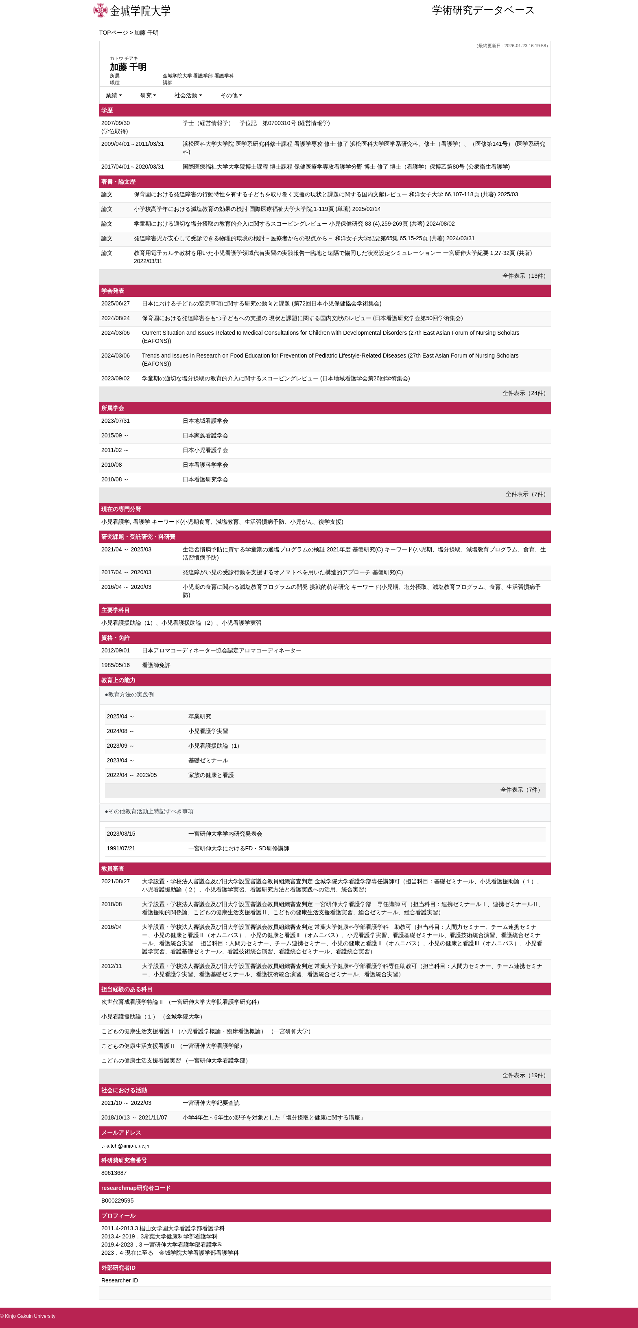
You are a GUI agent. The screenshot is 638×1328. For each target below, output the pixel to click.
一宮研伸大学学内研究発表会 (225, 833)
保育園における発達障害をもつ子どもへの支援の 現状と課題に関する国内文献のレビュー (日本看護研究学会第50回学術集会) (302, 318)
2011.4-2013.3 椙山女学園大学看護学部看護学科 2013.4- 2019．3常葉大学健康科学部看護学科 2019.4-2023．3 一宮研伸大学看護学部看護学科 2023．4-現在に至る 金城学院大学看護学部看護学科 (170, 1240)
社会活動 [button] (186, 95)
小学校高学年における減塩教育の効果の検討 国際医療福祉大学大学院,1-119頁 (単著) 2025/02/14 (257, 209)
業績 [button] (111, 95)
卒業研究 (199, 716)
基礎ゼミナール (208, 760)
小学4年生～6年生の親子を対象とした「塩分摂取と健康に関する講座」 (274, 1117)
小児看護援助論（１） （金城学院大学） (153, 1016)
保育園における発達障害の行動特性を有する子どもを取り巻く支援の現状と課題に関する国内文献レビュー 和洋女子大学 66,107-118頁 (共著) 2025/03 (326, 194)
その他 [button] (229, 95)
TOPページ (113, 32)
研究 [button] (146, 95)
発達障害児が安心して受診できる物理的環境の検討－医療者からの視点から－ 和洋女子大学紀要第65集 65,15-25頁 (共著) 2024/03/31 (304, 238)
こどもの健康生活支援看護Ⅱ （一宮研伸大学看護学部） (173, 1046)
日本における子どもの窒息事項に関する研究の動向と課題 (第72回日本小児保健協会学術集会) (262, 303)
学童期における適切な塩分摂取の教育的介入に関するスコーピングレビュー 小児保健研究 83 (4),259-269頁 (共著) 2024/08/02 (294, 223)
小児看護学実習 (208, 731)
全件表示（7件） (527, 494)
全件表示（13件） (526, 275)
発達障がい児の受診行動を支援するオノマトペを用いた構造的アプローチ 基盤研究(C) (293, 572)
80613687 (114, 1173)
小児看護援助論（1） (215, 745)
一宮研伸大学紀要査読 (211, 1103)
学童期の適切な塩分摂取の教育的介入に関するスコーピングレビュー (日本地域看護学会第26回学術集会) (276, 378)
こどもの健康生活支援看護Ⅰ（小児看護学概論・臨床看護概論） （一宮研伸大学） (207, 1031)
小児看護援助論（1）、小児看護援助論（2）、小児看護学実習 (181, 622)
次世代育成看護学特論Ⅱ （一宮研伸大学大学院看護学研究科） (181, 1002)
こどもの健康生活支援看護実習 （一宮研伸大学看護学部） (176, 1060)
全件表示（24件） (526, 393)
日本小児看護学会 (205, 450)
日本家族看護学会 (205, 435)
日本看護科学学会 (205, 464)
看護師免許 (156, 665)
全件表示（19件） (526, 1075)
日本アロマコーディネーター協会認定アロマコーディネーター (222, 650)
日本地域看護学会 (205, 420)
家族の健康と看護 (211, 775)
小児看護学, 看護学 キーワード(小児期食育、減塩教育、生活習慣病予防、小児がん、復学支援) (222, 521)
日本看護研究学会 (205, 479)
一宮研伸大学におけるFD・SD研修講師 (238, 848)
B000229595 (117, 1200)
